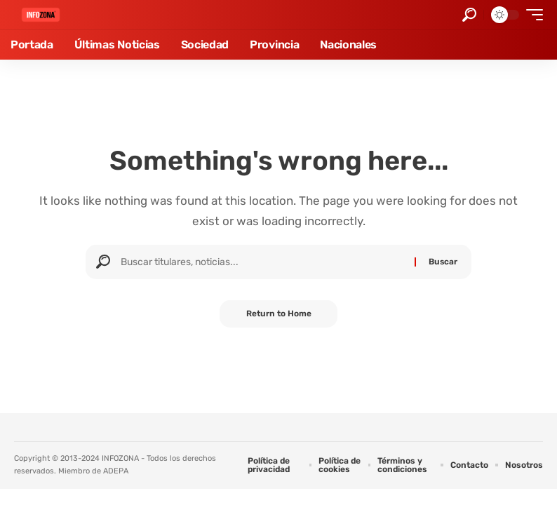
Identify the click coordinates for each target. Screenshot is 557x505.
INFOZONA (120, 458)
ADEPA (115, 471)
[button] (469, 15)
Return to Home (278, 314)
